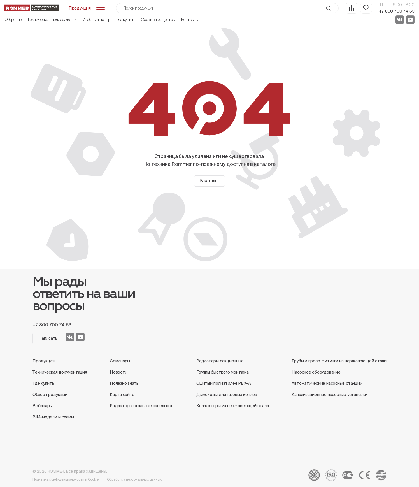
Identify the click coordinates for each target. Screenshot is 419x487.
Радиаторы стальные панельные (142, 405)
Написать (47, 338)
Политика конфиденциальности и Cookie (65, 479)
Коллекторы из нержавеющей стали (232, 405)
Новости (118, 372)
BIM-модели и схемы (53, 416)
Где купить (125, 19)
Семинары (120, 360)
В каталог (209, 180)
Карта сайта (122, 394)
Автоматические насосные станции (327, 383)
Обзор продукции (49, 394)
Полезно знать (124, 383)
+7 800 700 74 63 (397, 11)
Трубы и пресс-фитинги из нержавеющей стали (339, 360)
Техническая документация (59, 372)
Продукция (43, 360)
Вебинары (42, 405)
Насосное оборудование (316, 372)
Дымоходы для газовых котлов (226, 394)
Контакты (190, 19)
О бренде (13, 19)
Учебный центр (96, 19)
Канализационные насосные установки (329, 394)
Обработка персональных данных (134, 479)
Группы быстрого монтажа (222, 372)
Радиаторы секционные (220, 360)
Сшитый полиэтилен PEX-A (223, 383)
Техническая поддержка (52, 19)
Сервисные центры (158, 19)
